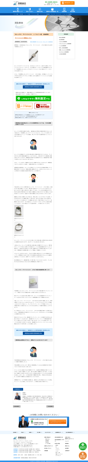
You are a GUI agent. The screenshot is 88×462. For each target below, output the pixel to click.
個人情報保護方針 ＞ (70, 432)
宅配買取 (47, 442)
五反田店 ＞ (15, 432)
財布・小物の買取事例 (63, 47)
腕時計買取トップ (18, 11)
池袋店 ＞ (31, 432)
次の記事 (50, 406)
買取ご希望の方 (47, 437)
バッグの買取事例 (62, 45)
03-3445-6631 (51, 2)
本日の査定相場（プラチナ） (59, 440)
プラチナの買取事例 (63, 41)
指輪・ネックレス (59, 454)
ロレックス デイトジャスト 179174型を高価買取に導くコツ (26, 116)
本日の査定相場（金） (59, 437)
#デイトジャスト (40, 41)
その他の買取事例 (62, 54)
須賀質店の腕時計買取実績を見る (33, 87)
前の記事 (17, 406)
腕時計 (57, 445)
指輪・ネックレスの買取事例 (64, 49)
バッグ (57, 451)
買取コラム (67, 445)
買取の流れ (40, 11)
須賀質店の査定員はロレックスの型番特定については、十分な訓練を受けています (29, 114)
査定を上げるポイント (48, 445)
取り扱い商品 (57, 443)
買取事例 (67, 443)
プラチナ (57, 448)
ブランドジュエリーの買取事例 (65, 43)
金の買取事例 (61, 39)
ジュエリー (58, 449)
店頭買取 (47, 440)
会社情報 (67, 448)
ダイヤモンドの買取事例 (64, 52)
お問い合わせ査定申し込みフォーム (69, 438)
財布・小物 (58, 452)
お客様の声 (67, 450)
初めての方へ (29, 11)
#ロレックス (45, 41)
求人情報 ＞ (39, 432)
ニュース (67, 441)
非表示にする (35, 112)
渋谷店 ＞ (23, 432)
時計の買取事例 (62, 37)
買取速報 (46, 450)
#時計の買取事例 (33, 41)
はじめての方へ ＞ (49, 432)
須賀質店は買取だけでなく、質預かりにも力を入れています (25, 117)
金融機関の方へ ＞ (59, 432)
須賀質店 (19, 438)
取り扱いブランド (47, 448)
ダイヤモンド (58, 455)
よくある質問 (47, 443)
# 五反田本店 (50, 41)
